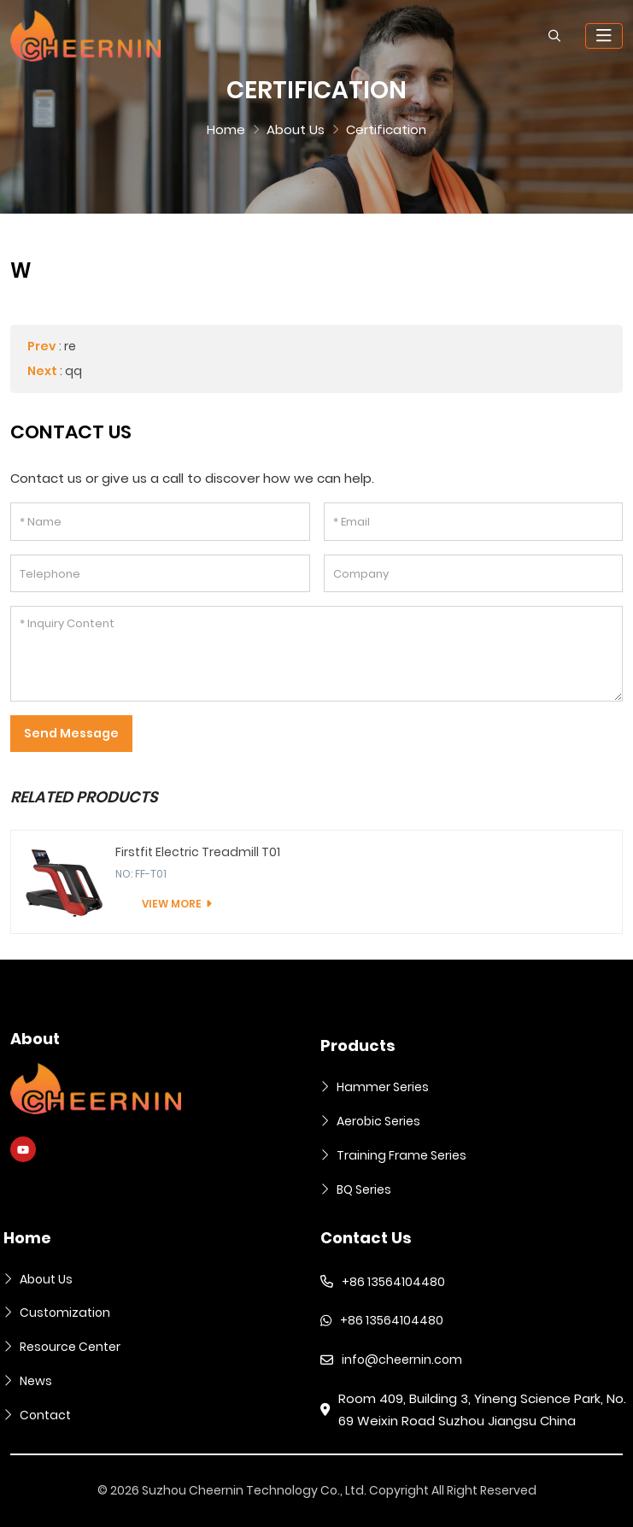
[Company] (474, 574)
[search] (554, 36)
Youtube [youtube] (23, 1149)
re (70, 346)
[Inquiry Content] (316, 654)
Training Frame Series (401, 1155)
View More (172, 903)
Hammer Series (383, 1086)
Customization (65, 1312)
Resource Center (70, 1346)
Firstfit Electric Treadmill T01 (197, 851)
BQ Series (364, 1189)
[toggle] (604, 36)
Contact (45, 1415)
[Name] (160, 521)
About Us (46, 1279)
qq (73, 370)
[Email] (474, 521)
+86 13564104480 (393, 1281)
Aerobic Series (378, 1121)
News (36, 1380)
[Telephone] (160, 574)
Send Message (71, 733)
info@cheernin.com (402, 1359)
